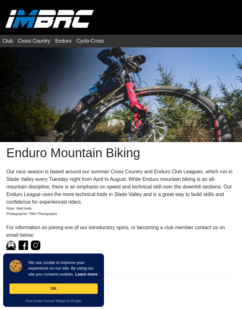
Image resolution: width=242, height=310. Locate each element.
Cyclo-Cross (90, 41)
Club (8, 41)
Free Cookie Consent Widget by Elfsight (53, 301)
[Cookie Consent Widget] (53, 280)
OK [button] (53, 288)
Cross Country (34, 41)
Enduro (63, 41)
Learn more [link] (86, 274)
